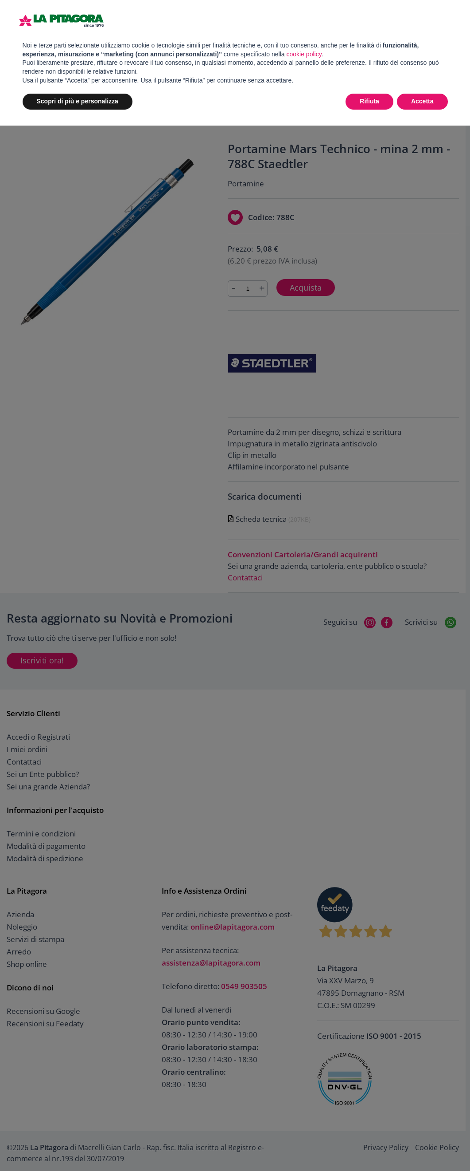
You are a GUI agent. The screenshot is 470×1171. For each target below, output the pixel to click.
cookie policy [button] (303, 54)
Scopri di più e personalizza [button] (77, 101)
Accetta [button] (422, 101)
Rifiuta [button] (369, 101)
